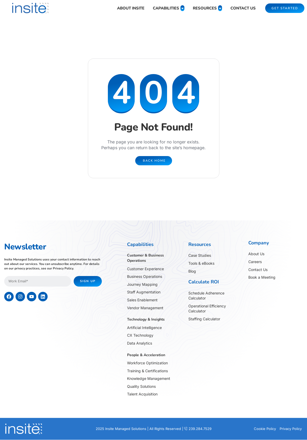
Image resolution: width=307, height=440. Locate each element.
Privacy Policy (63, 268)
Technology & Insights (146, 319)
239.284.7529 (200, 429)
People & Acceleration (146, 354)
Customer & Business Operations (145, 258)
